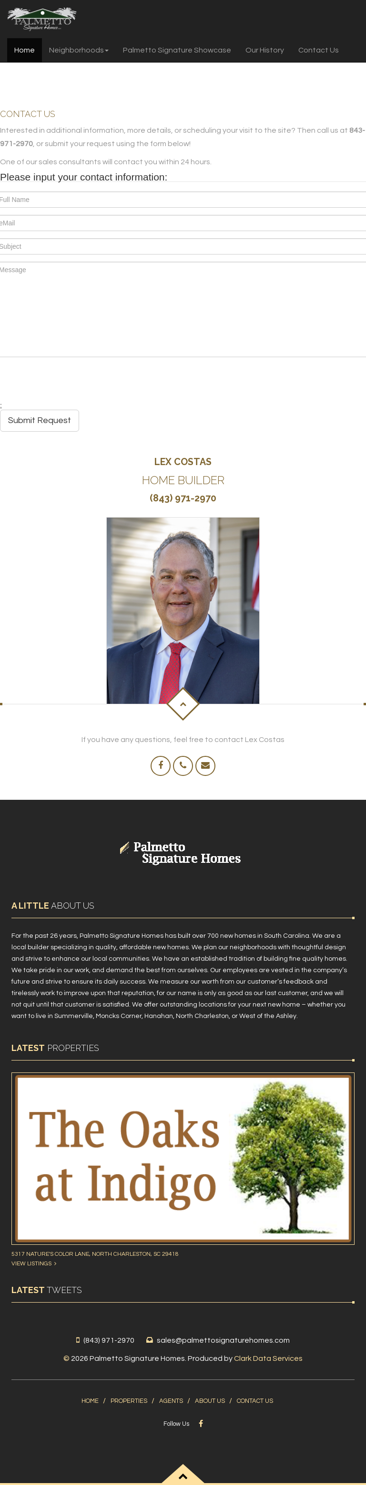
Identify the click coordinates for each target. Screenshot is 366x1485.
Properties (129, 1401)
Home (24, 50)
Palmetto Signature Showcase (177, 50)
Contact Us (318, 50)
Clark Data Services (268, 1358)
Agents (171, 1401)
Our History (264, 50)
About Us (210, 1401)
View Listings (33, 1264)
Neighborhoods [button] (79, 50)
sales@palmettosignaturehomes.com (223, 1340)
